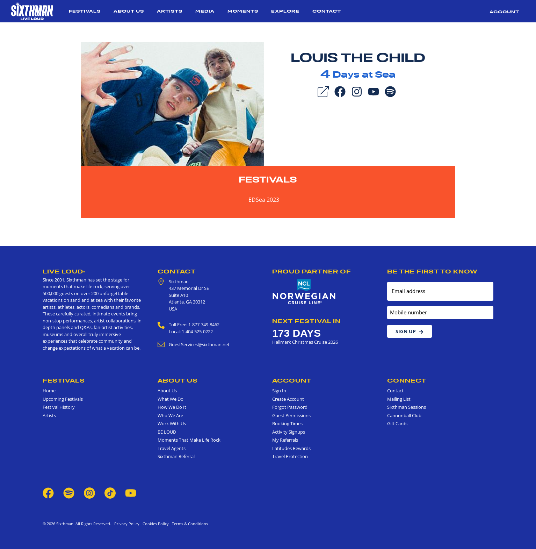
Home (49, 390)
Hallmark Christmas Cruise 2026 (305, 342)
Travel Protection (290, 456)
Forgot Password (289, 407)
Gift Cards (397, 423)
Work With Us (172, 423)
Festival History (59, 407)
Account (504, 11)
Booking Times (287, 423)
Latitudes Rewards (291, 448)
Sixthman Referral (176, 456)
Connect (407, 380)
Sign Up (409, 331)
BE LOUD (167, 432)
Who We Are (170, 415)
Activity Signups (288, 432)
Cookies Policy (154, 523)
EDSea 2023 (263, 200)
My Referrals (285, 440)
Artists (169, 11)
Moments (242, 11)
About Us (129, 11)
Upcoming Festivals (63, 399)
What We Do (170, 399)
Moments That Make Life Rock (189, 440)
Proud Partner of (311, 271)
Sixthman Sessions (406, 407)
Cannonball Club (404, 415)
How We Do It (172, 407)
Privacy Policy (126, 523)
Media (205, 11)
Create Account (288, 399)
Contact (326, 11)
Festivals (85, 11)
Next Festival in (306, 321)
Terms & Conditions (189, 523)
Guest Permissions (291, 415)
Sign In (279, 390)
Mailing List (399, 399)
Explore (285, 11)
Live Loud (64, 271)
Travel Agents (172, 448)
